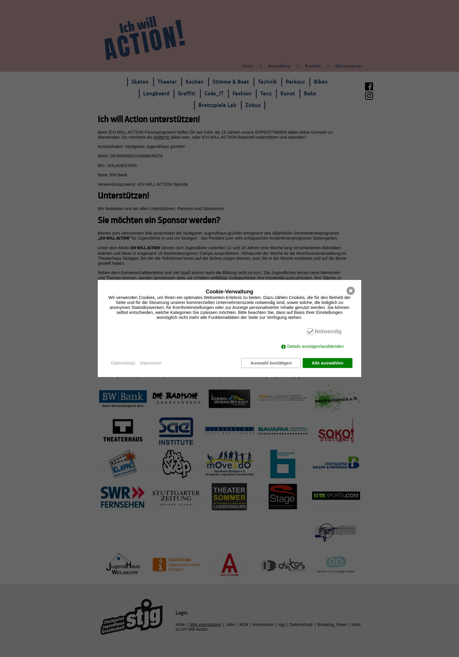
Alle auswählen (327, 362)
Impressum (150, 362)
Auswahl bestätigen (270, 362)
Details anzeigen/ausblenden (315, 346)
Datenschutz (123, 362)
